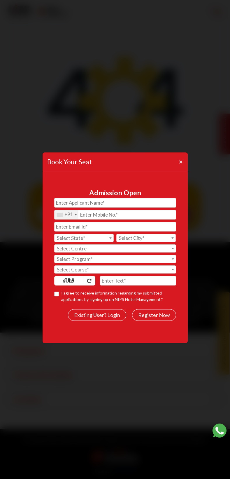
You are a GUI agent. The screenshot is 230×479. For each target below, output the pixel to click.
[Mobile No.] (115, 215)
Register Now (154, 315)
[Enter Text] (138, 280)
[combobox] (66, 214)
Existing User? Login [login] (97, 315)
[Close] (180, 162)
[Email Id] (115, 226)
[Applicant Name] (115, 203)
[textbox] (84, 238)
